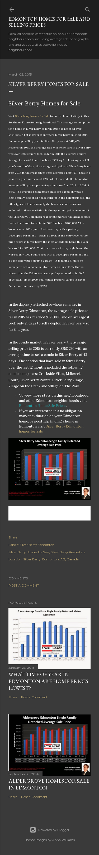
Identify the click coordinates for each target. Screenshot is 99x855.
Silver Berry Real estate (68, 552)
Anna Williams (63, 840)
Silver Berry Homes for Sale (28, 552)
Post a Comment (23, 585)
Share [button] (12, 537)
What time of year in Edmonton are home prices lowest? (48, 681)
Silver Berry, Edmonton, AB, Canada (51, 559)
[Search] (87, 8)
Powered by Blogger (49, 830)
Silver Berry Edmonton (37, 545)
